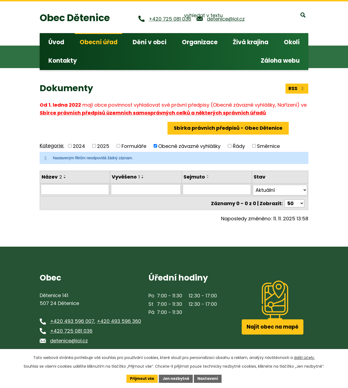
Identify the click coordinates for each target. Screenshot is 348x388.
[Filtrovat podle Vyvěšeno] (146, 189)
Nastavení (210, 378)
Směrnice (268, 145)
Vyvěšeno (126, 176)
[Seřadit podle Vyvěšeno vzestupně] (143, 175)
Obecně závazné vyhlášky (189, 145)
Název (52, 176)
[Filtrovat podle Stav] (280, 189)
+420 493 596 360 (119, 319)
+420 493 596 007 (72, 319)
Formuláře (134, 145)
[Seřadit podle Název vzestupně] (65, 175)
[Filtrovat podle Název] (75, 189)
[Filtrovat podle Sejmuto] (217, 189)
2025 (103, 145)
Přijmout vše (140, 378)
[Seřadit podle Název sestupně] (65, 178)
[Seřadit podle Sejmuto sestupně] (208, 178)
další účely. (304, 357)
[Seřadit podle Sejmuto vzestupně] (208, 175)
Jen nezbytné (176, 378)
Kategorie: (52, 145)
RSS (297, 87)
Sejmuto (194, 176)
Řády (239, 145)
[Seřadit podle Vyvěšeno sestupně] (143, 178)
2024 (79, 145)
